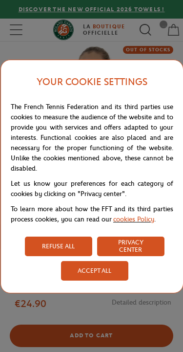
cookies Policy (133, 219)
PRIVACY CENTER (130, 246)
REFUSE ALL (58, 246)
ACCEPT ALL (94, 270)
